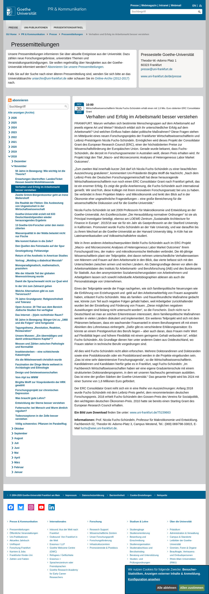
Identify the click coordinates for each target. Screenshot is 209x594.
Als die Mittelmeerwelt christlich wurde (38, 359)
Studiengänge (137, 529)
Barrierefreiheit (117, 495)
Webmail (176, 5)
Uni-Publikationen (36, 27)
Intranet (163, 5)
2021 (14, 142)
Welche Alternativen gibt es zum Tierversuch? (34, 293)
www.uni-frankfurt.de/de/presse (161, 76)
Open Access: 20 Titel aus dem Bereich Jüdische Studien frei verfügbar (38, 309)
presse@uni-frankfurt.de (156, 69)
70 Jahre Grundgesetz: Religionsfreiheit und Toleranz (39, 301)
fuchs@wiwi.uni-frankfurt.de (99, 428)
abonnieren (18, 100)
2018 (14, 156)
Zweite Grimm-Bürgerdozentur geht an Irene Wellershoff (41, 197)
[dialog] (167, 579)
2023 (14, 132)
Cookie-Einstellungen (141, 495)
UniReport (15, 544)
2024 (14, 127)
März (17, 462)
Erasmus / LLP (57, 544)
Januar (18, 472)
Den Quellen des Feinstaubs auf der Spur (40, 246)
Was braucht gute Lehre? (30, 398)
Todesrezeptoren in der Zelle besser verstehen (36, 417)
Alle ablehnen (166, 587)
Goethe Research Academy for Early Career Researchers (64, 573)
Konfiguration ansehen (144, 579)
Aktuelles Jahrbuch (19, 540)
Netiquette (162, 495)
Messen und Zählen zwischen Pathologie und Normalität (39, 345)
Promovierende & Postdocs (104, 548)
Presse (135, 5)
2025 (14, 122)
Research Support (99, 529)
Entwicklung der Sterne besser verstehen (40, 403)
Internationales (58, 521)
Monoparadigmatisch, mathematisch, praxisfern (37, 267)
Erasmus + (55, 559)
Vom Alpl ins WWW (26, 377)
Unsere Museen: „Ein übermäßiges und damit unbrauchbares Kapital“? (38, 337)
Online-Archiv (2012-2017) (112, 78)
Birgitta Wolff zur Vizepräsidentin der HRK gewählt (40, 384)
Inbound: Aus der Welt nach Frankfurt (64, 531)
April (17, 457)
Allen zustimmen (191, 587)
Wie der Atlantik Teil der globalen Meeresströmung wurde (35, 275)
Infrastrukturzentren (100, 544)
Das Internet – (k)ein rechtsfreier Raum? (39, 314)
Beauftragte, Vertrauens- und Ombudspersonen (182, 553)
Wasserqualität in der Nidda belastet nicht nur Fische (40, 235)
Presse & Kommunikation (24, 521)
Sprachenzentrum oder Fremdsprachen (61, 564)
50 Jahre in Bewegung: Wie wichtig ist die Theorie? (40, 173)
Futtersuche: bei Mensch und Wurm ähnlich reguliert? (41, 409)
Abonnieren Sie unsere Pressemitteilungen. (76, 66)
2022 (14, 137)
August (18, 438)
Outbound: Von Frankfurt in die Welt (63, 539)
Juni (17, 447)
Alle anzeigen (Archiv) (21, 112)
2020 (14, 146)
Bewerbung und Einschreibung (138, 539)
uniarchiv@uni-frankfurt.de (49, 78)
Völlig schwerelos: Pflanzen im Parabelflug (41, 423)
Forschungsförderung (101, 540)
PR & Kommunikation (67, 9)
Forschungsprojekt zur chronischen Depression (36, 392)
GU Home (11, 34)
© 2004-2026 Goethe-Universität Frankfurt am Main (35, 495)
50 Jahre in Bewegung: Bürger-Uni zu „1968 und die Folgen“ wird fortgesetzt (41, 321)
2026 (14, 117)
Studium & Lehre (139, 521)
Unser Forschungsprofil (102, 537)
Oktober (19, 428)
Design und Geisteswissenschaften (36, 372)
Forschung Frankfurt (20, 548)
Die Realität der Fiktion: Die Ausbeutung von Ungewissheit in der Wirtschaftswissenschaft (39, 206)
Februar (19, 467)
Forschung (96, 521)
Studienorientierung (140, 533)
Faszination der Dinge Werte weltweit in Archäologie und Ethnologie (39, 366)
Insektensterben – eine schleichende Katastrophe (37, 353)
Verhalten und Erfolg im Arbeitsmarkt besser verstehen (37, 189)
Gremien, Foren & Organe (183, 548)
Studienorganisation (140, 544)
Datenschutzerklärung (93, 495)
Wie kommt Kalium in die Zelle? (34, 241)
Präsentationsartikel (68, 27)
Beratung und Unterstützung (144, 555)
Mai (16, 452)
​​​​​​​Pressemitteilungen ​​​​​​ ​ (72, 34)
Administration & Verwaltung (184, 533)
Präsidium (175, 529)
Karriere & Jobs (18, 551)
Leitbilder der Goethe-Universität (181, 542)
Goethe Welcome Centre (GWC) (62, 550)
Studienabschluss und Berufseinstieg (141, 550)
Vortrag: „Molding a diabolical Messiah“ (39, 260)
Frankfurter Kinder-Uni (21, 555)
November (20, 166)
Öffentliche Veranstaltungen (24, 533)
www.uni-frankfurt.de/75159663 (150, 412)
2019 (14, 151)
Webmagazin (149, 5)
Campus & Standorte (180, 537)
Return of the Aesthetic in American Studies (41, 255)
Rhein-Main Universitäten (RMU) (183, 561)
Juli (16, 443)
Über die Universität (181, 521)
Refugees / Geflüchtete (61, 555)
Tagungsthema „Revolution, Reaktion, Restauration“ (38, 329)
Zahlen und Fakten (19, 559)
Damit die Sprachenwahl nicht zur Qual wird (41, 281)
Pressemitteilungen (19, 529)
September (20, 433)
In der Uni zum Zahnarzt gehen (33, 286)
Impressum (71, 495)
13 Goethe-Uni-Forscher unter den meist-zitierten (39, 227)
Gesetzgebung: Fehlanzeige (32, 250)
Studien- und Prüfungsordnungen (140, 561)
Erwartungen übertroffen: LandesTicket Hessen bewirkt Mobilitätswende (38, 181)
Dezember (20, 161)
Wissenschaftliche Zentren (103, 533)
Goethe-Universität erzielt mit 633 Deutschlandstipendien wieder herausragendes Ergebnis (35, 217)
